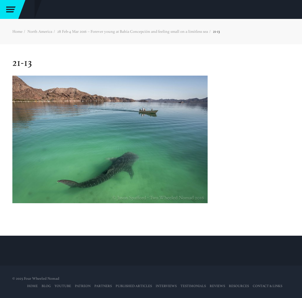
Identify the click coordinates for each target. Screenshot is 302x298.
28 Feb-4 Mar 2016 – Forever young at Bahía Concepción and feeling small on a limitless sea (132, 31)
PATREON (83, 286)
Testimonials (193, 286)
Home (17, 31)
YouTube (63, 286)
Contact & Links (267, 286)
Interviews (166, 286)
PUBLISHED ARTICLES (134, 286)
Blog (46, 286)
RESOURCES (239, 286)
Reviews (217, 286)
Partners (103, 286)
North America (39, 31)
